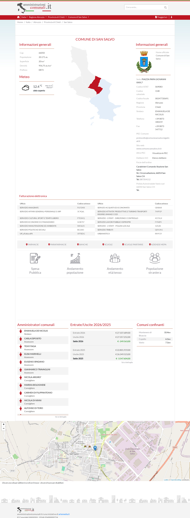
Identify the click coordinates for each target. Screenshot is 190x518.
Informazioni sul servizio (28, 500)
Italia (28, 22)
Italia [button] (23, 17)
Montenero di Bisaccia (145, 334)
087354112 (145, 179)
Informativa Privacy (50, 500)
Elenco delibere (159, 158)
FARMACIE (33, 244)
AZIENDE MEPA (158, 244)
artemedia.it (64, 494)
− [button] (4, 409)
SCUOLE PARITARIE (133, 244)
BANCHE (83, 244)
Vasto (141, 342)
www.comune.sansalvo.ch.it (149, 148)
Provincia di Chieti (52, 22)
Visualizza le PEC (160, 153)
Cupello (142, 339)
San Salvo (68, 22)
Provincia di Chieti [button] (56, 17)
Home (20, 22)
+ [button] (4, 405)
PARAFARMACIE (58, 244)
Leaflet (166, 460)
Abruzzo (37, 22)
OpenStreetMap (176, 460)
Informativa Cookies (69, 500)
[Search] (144, 7)
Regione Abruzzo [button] (37, 17)
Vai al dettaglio (60, 397)
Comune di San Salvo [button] (77, 17)
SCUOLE (108, 244)
